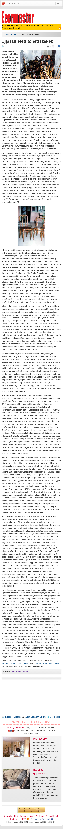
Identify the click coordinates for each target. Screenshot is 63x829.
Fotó (52, 25)
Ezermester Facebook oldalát (15, 663)
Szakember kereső (11, 28)
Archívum (25, 25)
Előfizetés (40, 816)
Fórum (45, 25)
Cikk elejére (53, 717)
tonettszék (16, 672)
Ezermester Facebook (42, 819)
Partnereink (15, 819)
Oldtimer (35, 25)
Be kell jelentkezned (16, 727)
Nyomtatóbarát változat (33, 717)
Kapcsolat (8, 816)
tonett (25, 672)
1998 (5, 34)
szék (32, 672)
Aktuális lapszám (10, 25)
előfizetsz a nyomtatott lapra (46, 663)
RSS (25, 819)
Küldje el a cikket (11, 717)
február (13, 34)
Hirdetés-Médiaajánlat (24, 816)
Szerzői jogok (52, 816)
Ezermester (14, 3)
